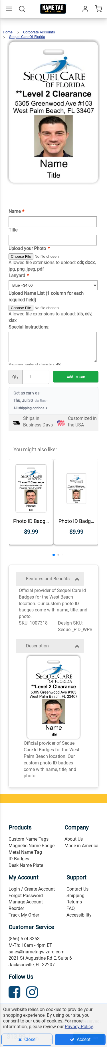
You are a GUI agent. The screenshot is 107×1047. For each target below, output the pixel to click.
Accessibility (79, 915)
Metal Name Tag (25, 852)
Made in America (81, 845)
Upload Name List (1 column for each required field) (46, 297)
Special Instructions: (29, 327)
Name (16, 211)
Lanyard (18, 275)
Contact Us (77, 889)
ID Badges (19, 858)
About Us (73, 839)
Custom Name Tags (29, 839)
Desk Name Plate (26, 865)
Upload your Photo (29, 248)
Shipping (75, 895)
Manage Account (26, 902)
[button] (54, 555)
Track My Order (24, 915)
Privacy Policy (79, 1026)
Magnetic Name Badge (31, 845)
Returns (74, 902)
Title (13, 230)
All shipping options (30, 408)
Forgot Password (26, 895)
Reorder (16, 908)
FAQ (70, 908)
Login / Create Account (32, 889)
